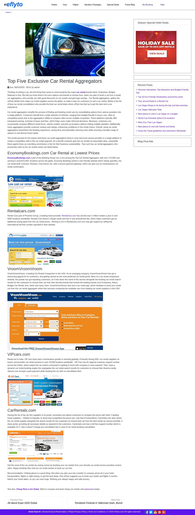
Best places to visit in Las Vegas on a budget (158, 114)
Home (8, 12)
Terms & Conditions (97, 512)
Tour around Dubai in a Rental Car (153, 101)
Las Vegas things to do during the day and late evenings (163, 105)
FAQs (70, 512)
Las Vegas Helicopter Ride (150, 110)
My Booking (147, 5)
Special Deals (113, 5)
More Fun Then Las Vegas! (150, 122)
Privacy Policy (80, 512)
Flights (76, 5)
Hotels (54, 5)
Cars (65, 5)
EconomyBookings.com (18, 158)
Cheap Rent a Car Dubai (27, 489)
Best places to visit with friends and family (156, 127)
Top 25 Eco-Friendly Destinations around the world (160, 97)
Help (162, 5)
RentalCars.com (69, 216)
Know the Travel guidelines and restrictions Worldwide (162, 131)
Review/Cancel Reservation (54, 512)
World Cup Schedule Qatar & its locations (156, 118)
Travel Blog (130, 5)
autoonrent (89, 489)
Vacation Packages (92, 5)
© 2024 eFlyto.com (115, 512)
